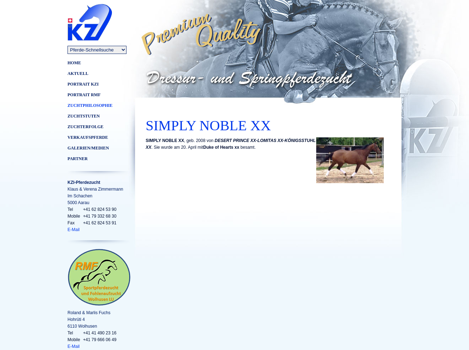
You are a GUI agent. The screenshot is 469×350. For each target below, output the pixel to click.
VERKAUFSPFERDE (88, 137)
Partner (78, 158)
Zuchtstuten (84, 116)
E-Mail (74, 229)
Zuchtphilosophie (90, 105)
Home (74, 62)
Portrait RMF (84, 94)
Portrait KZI (83, 84)
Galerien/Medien (88, 148)
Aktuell (78, 73)
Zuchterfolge (85, 126)
